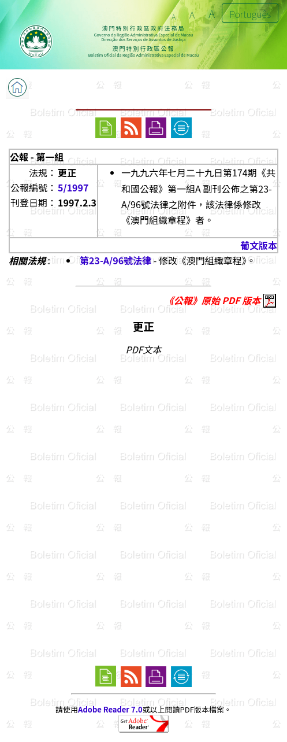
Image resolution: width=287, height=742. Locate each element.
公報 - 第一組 (37, 157)
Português (250, 14)
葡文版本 (258, 245)
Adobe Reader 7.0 (110, 709)
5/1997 (73, 187)
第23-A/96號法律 (115, 260)
